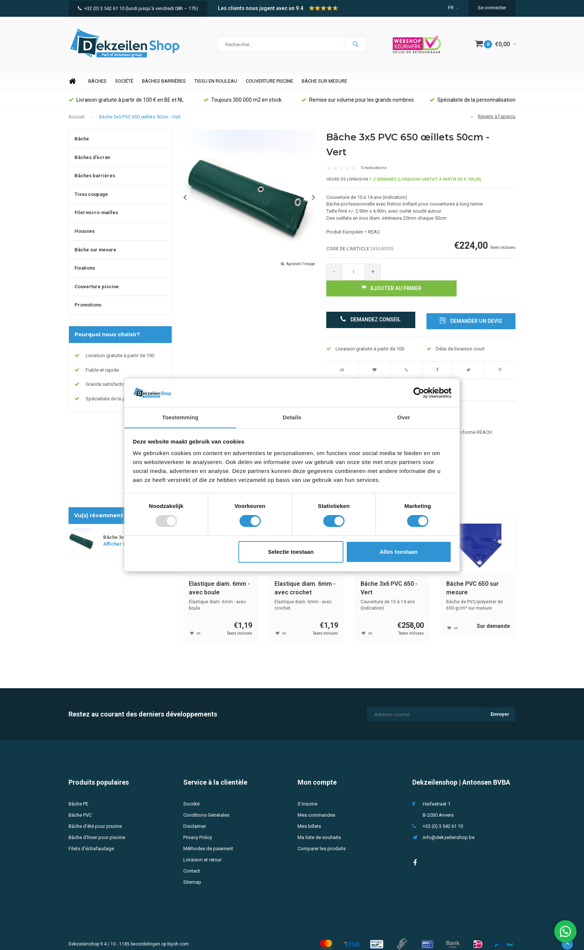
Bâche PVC (80, 802)
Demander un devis (471, 307)
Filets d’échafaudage (91, 836)
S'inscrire (307, 791)
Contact (191, 858)
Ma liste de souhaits (319, 824)
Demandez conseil (371, 307)
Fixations (84, 272)
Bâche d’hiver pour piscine (97, 824)
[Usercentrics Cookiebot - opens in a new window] (418, 392)
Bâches (97, 85)
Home (72, 85)
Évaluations (281, 377)
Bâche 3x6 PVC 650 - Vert (389, 575)
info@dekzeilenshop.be (449, 824)
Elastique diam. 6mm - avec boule (219, 575)
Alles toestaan (399, 552)
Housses (84, 235)
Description (197, 377)
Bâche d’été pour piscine (95, 813)
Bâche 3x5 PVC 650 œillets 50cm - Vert (140, 120)
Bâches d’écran (92, 161)
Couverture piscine (269, 85)
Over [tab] (403, 417)
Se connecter (492, 7)
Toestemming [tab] (180, 417)
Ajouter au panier (450, 275)
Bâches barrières (164, 85)
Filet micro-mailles (96, 216)
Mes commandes (316, 802)
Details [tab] (292, 417)
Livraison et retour (202, 847)
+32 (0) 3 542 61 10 (101, 8)
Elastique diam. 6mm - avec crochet (305, 575)
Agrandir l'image (300, 268)
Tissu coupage (91, 198)
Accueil (77, 120)
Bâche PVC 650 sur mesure (472, 575)
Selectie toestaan (291, 552)
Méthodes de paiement (208, 836)
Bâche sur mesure (324, 85)
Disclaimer (194, 813)
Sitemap (192, 869)
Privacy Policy (197, 824)
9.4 (299, 8)
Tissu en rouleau (215, 85)
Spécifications (238, 377)
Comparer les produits (322, 836)
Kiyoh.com (178, 931)
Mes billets (309, 813)
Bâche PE (78, 791)
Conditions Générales (206, 802)
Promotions (87, 309)
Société (124, 85)
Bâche (81, 143)
